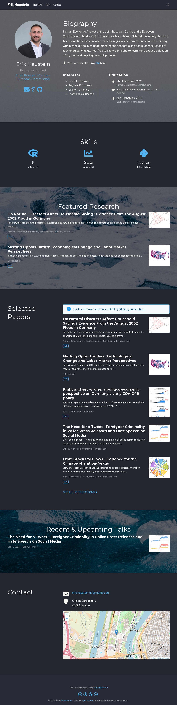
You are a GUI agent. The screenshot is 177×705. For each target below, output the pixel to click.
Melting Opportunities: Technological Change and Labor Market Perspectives (99, 358)
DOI (65, 416)
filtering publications (132, 309)
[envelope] (27, 90)
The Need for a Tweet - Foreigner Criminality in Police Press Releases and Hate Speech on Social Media (104, 431)
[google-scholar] (33, 90)
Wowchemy (66, 700)
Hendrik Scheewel (84, 449)
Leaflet (153, 658)
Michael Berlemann (16, 232)
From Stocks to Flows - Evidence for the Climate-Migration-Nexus (100, 461)
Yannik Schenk (100, 449)
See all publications (80, 492)
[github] (39, 90)
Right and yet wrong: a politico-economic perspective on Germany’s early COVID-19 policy (101, 393)
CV (98, 63)
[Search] (168, 5)
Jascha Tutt (68, 232)
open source (87, 700)
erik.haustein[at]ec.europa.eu (90, 592)
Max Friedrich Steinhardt (50, 232)
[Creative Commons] (88, 694)
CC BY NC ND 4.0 (100, 688)
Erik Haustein (18, 5)
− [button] (67, 619)
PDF (10, 237)
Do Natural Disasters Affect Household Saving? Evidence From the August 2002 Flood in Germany (100, 323)
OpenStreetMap (163, 658)
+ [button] (67, 615)
